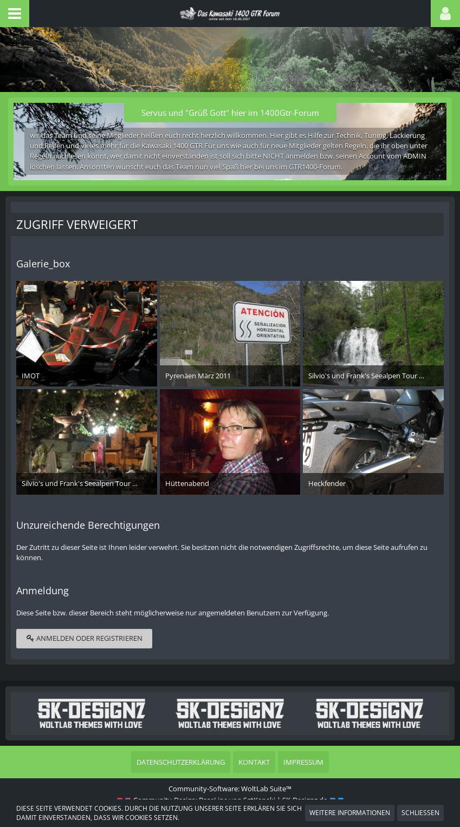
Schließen (420, 812)
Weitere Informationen (349, 812)
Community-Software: (230, 788)
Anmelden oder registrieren (84, 638)
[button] (14, 13)
